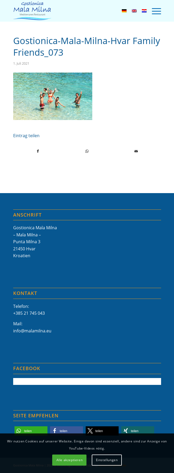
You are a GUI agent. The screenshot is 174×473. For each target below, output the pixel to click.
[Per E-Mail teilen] (136, 151)
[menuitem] (154, 10)
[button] (30, 431)
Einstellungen (107, 460)
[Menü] (154, 10)
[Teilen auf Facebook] (37, 151)
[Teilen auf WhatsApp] (87, 151)
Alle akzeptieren (69, 460)
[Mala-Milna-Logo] (72, 10)
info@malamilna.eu (32, 331)
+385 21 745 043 (29, 313)
